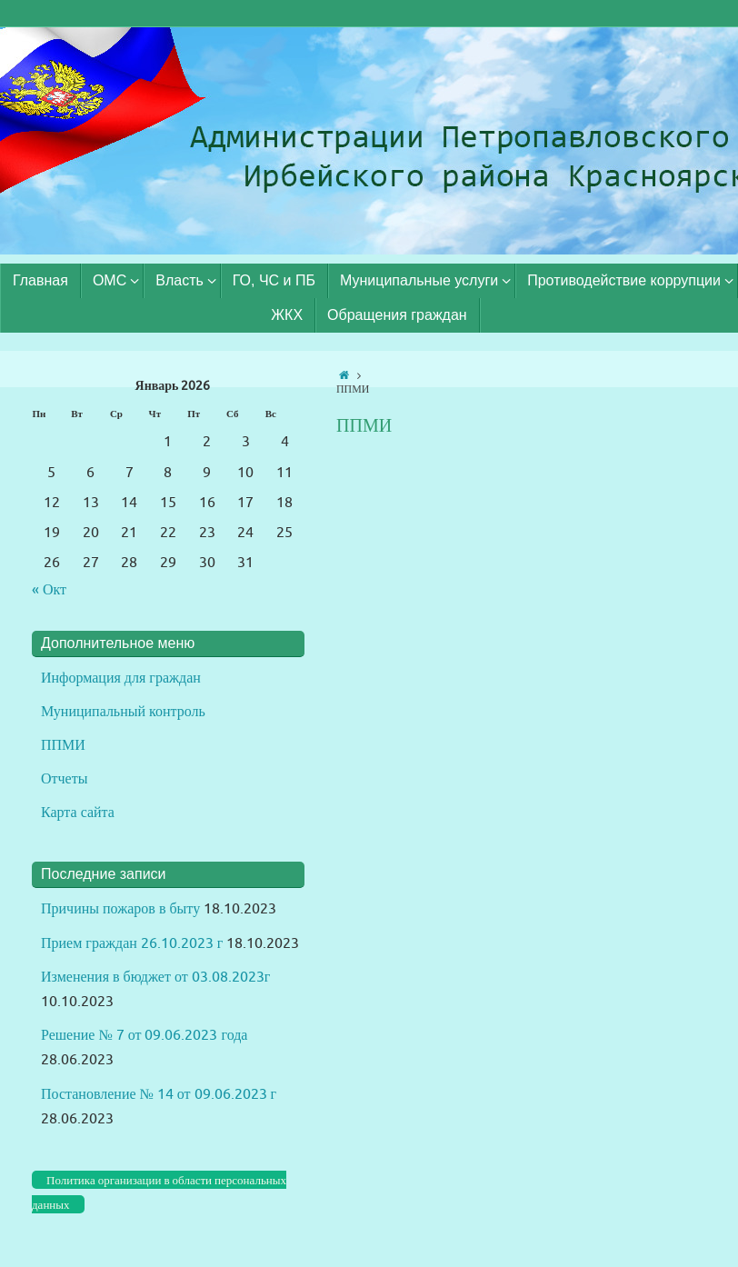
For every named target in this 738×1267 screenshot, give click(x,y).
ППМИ (63, 745)
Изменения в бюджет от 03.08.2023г (155, 977)
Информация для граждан (121, 678)
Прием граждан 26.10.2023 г (132, 943)
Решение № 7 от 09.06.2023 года (144, 1035)
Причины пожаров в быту (120, 909)
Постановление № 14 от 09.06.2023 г (158, 1094)
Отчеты (64, 779)
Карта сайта (78, 812)
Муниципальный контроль (123, 712)
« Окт (49, 590)
